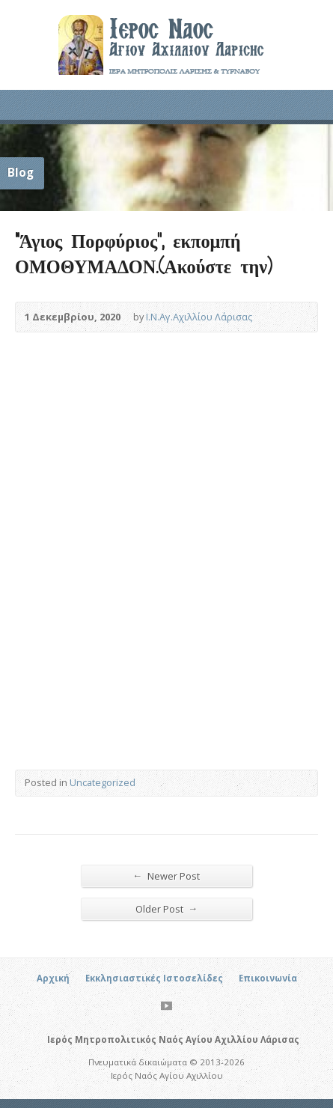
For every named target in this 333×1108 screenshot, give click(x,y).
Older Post (166, 908)
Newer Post (167, 875)
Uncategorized (102, 782)
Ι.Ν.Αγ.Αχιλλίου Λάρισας (199, 316)
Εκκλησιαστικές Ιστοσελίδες (154, 978)
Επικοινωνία (268, 978)
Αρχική (53, 978)
